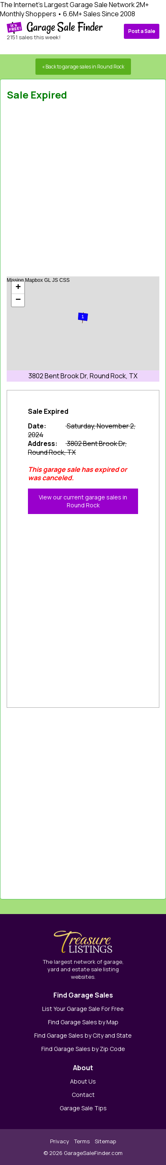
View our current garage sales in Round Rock (83, 501)
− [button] (18, 300)
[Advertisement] (83, 191)
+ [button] (18, 287)
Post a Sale (141, 31)
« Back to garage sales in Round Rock (83, 66)
